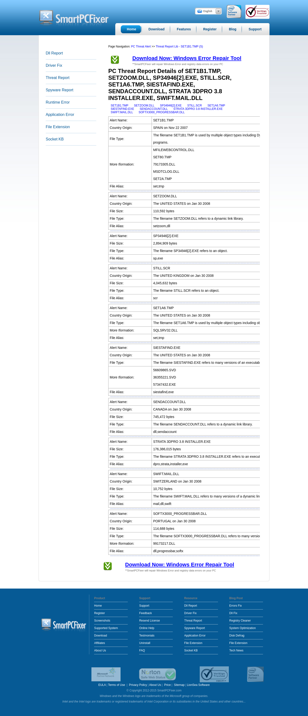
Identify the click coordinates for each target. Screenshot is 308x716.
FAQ (142, 650)
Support (144, 605)
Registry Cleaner (240, 620)
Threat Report (58, 78)
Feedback (145, 613)
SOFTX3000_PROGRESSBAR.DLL (162, 112)
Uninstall (144, 643)
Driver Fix (54, 65)
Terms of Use (117, 685)
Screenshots (102, 620)
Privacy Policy (138, 685)
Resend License (149, 620)
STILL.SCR (194, 105)
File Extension (58, 127)
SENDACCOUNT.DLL (154, 109)
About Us (100, 650)
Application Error (60, 115)
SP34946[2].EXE (171, 105)
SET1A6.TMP (216, 105)
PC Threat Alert (141, 46)
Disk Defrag (236, 635)
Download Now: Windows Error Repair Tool (186, 58)
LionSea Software (198, 685)
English (207, 11)
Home (98, 605)
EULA (102, 685)
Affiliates (99, 643)
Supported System (106, 628)
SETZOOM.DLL (144, 105)
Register (99, 613)
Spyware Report (59, 90)
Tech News (236, 650)
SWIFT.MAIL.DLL (122, 112)
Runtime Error (58, 102)
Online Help (146, 628)
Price (167, 685)
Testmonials (146, 635)
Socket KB (55, 139)
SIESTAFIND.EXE (122, 109)
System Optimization (242, 628)
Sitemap (179, 685)
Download (100, 635)
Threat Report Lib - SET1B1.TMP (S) (179, 46)
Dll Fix (233, 613)
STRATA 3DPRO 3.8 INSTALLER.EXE (198, 109)
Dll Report (54, 53)
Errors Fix (235, 605)
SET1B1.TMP (119, 105)
